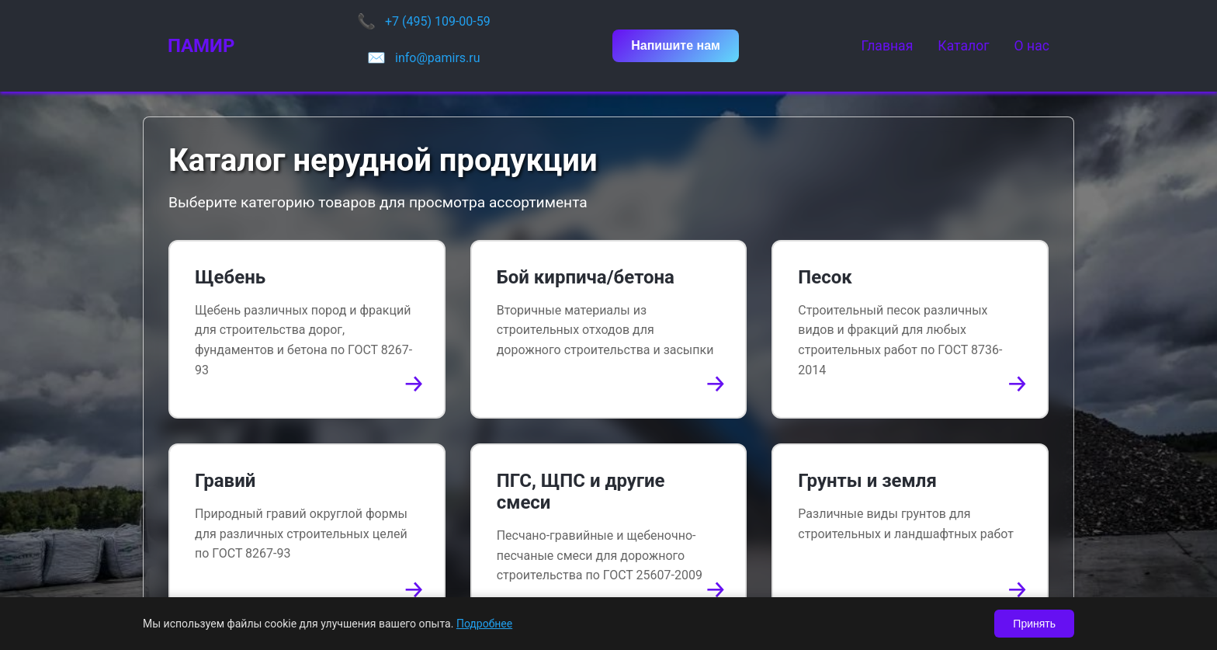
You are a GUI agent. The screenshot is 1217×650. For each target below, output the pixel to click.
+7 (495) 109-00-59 (438, 21)
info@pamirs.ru (437, 57)
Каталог (963, 46)
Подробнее (484, 623)
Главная (887, 46)
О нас (1031, 46)
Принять (1034, 623)
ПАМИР (201, 46)
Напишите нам (675, 45)
